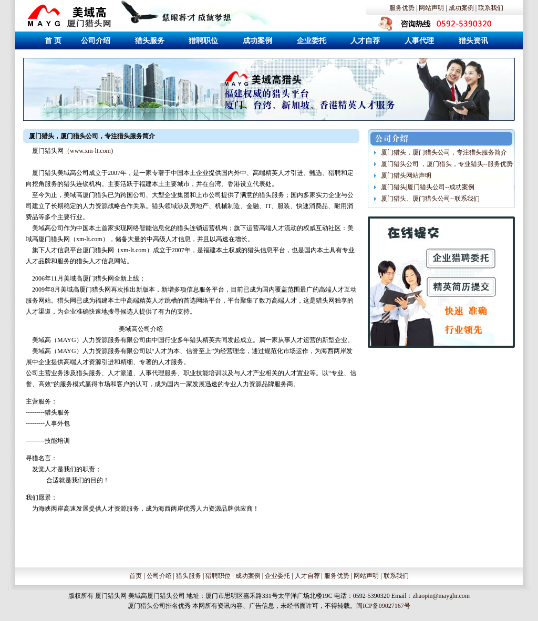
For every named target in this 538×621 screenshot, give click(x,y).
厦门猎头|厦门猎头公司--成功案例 (427, 187)
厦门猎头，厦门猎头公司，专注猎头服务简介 (444, 152)
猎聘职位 (218, 575)
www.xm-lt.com (90, 150)
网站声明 (431, 8)
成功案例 (461, 8)
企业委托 (277, 575)
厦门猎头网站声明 (406, 175)
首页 (135, 575)
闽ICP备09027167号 (383, 605)
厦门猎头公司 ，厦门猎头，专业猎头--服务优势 (447, 164)
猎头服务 (188, 575)
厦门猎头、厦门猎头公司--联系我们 (430, 198)
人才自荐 (307, 575)
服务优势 (402, 8)
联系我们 (490, 8)
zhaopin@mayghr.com (441, 595)
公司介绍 (159, 575)
